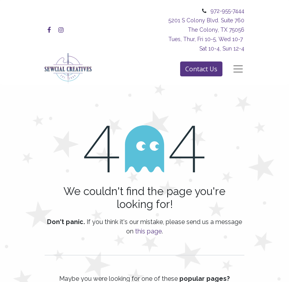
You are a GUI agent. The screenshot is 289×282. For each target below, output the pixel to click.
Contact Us (201, 69)
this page (148, 231)
